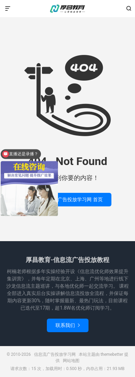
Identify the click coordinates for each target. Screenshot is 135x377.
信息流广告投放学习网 (67, 9)
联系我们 (68, 325)
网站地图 (71, 360)
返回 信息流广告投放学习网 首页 (67, 199)
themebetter (112, 354)
